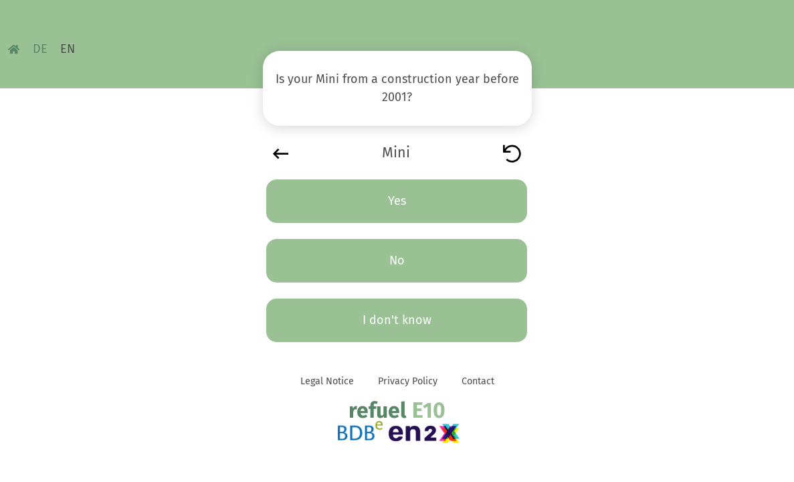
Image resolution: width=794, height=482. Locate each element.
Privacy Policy (407, 381)
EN (67, 49)
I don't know (397, 320)
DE (40, 49)
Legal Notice (327, 381)
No (397, 260)
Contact (478, 381)
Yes (397, 200)
